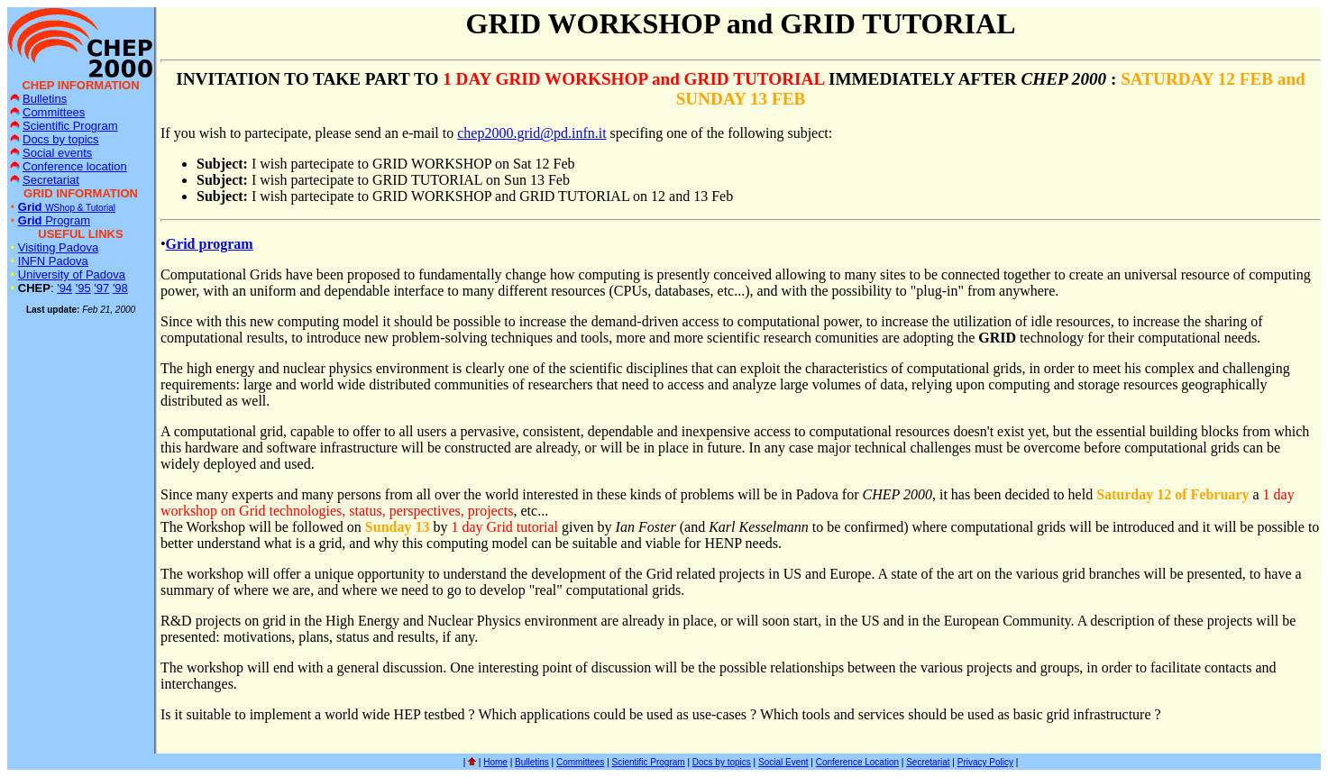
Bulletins (38, 98)
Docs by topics (54, 139)
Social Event (783, 762)
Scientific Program (63, 126)
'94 (64, 288)
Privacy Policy (985, 762)
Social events (51, 153)
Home (495, 762)
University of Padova (71, 274)
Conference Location (857, 762)
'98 (120, 288)
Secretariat (44, 180)
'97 (101, 288)
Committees (47, 112)
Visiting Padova (58, 247)
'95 (83, 288)
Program (54, 220)
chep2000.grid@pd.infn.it (531, 133)
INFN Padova (53, 261)
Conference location (68, 166)
